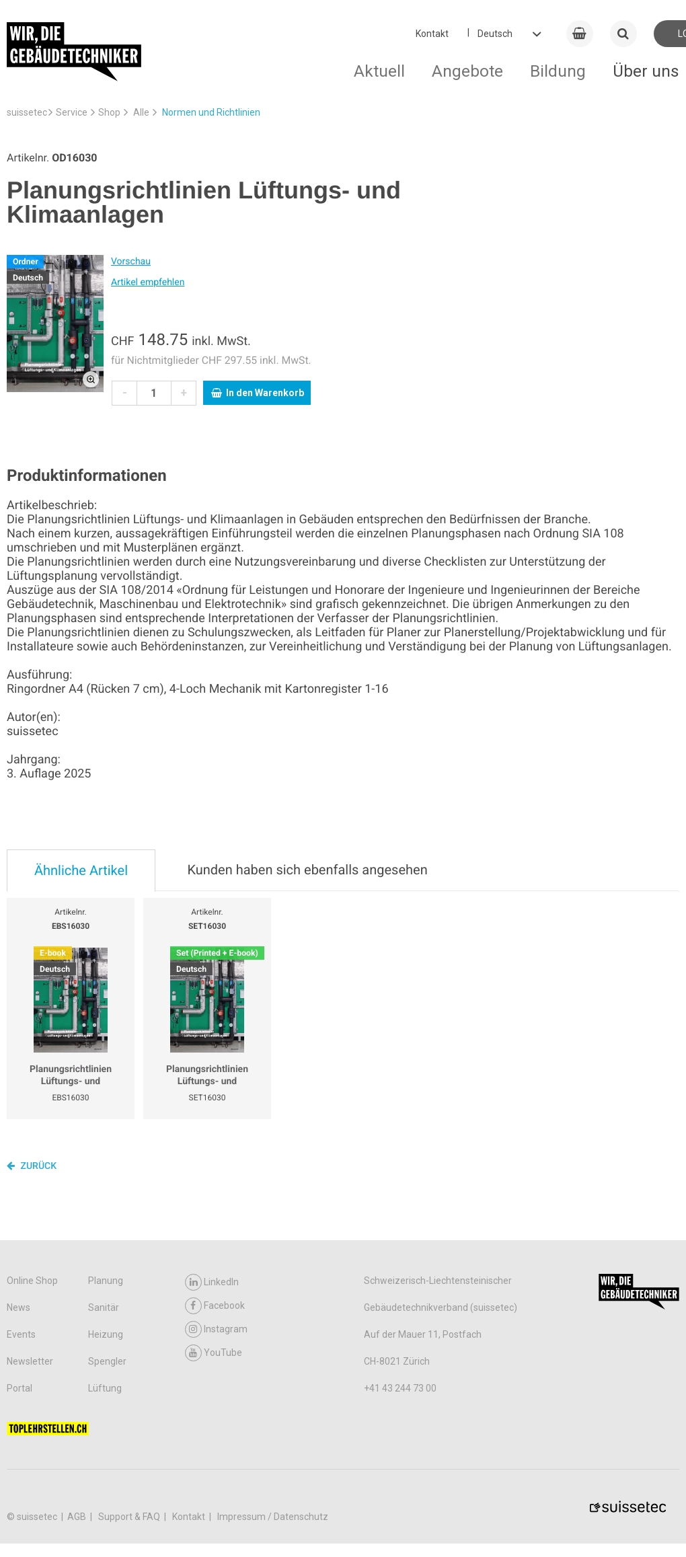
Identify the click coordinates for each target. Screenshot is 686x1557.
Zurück (31, 1166)
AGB (77, 1516)
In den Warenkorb (258, 392)
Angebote (467, 71)
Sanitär (103, 1307)
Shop (109, 112)
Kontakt (432, 33)
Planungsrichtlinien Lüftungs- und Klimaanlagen (71, 1076)
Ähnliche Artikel (81, 870)
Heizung (105, 1334)
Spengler (107, 1361)
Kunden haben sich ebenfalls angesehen (307, 870)
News (18, 1307)
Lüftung (105, 1388)
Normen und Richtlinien (211, 112)
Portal (19, 1388)
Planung (105, 1280)
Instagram (216, 1329)
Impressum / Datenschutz (272, 1516)
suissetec (27, 112)
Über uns (646, 71)
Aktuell (379, 71)
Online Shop (32, 1280)
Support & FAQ (130, 1516)
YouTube (213, 1352)
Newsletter (30, 1361)
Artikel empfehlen (147, 282)
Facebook (215, 1305)
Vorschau (131, 261)
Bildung (558, 71)
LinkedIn (212, 1282)
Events (21, 1334)
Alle (141, 112)
